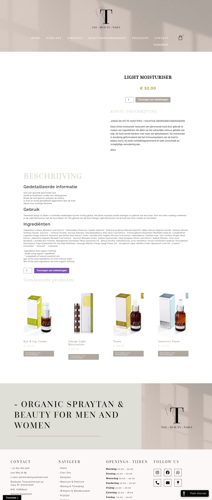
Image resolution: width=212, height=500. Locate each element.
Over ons (54, 38)
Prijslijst (140, 38)
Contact (161, 38)
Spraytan (75, 38)
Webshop (161, 45)
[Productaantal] (129, 99)
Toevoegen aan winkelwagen (153, 99)
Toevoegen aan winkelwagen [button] (33, 354)
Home (35, 38)
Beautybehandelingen (107, 38)
